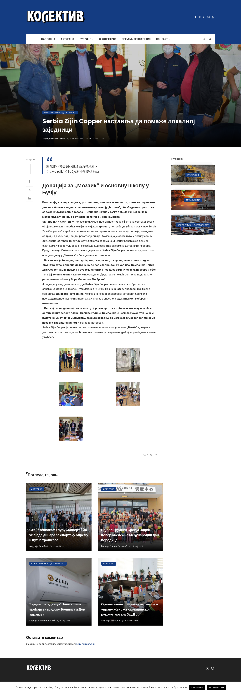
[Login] (204, 39)
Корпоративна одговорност (60, 112)
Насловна (48, 39)
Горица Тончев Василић (54, 139)
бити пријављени (85, 644)
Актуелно (67, 39)
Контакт (162, 39)
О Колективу (107, 39)
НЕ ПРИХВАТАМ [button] (216, 687)
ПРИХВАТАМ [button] (197, 687)
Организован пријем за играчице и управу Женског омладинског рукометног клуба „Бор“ (129, 609)
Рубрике (85, 39)
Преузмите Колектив (136, 39)
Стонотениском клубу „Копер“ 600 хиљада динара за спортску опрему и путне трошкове (58, 534)
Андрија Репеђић (38, 546)
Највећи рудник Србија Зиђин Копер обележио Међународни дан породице (130, 534)
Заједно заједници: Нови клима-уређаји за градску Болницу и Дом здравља (57, 609)
